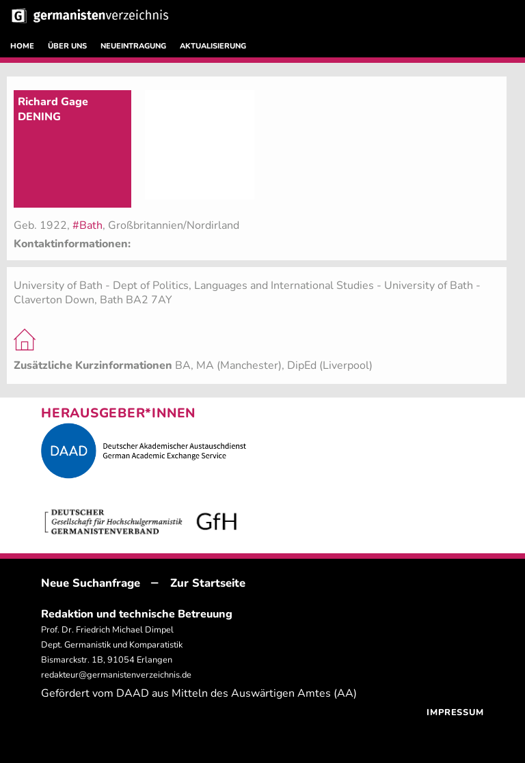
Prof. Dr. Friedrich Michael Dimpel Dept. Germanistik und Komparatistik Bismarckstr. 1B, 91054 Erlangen (112, 645)
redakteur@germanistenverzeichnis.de (116, 675)
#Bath (87, 225)
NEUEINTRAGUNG (133, 46)
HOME (22, 46)
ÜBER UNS (67, 46)
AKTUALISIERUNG (213, 46)
